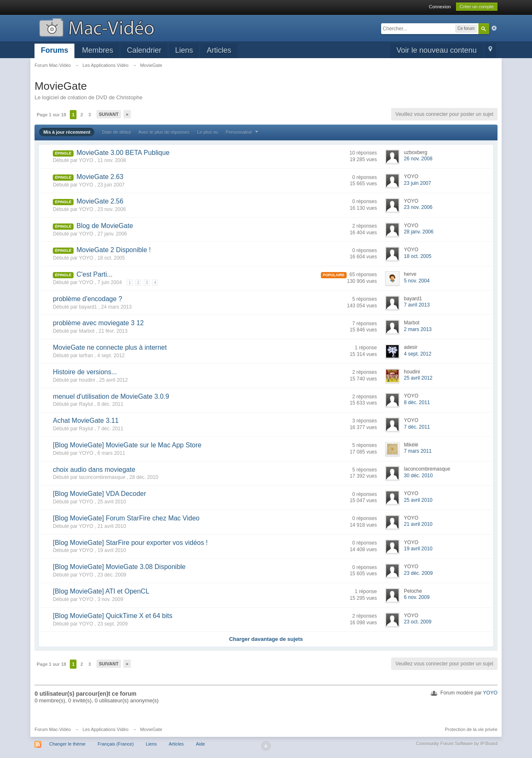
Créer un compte (477, 6)
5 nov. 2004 (417, 281)
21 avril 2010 (418, 524)
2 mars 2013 (418, 329)
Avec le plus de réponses (164, 132)
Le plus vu (207, 132)
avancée (494, 28)
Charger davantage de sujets (266, 639)
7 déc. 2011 (417, 427)
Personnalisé (243, 132)
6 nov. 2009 (417, 597)
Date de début (116, 132)
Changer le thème (67, 743)
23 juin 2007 (417, 183)
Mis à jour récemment (66, 132)
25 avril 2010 (418, 500)
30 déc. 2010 (418, 475)
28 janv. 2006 (418, 232)
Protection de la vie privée (471, 729)
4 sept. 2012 (417, 354)
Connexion (440, 6)
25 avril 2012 (418, 378)
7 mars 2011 (418, 451)
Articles (219, 50)
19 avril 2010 (418, 549)
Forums (54, 50)
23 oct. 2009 (417, 622)
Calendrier (144, 50)
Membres (97, 50)
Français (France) (116, 743)
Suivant (108, 114)
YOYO (490, 693)
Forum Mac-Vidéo (52, 729)
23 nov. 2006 (418, 207)
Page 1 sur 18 (51, 114)
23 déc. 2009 (418, 573)
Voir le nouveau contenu (437, 50)
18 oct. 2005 (417, 256)
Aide (200, 743)
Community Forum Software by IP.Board (457, 743)
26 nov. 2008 (418, 159)
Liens (184, 50)
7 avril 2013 (417, 305)
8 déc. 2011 (417, 402)
